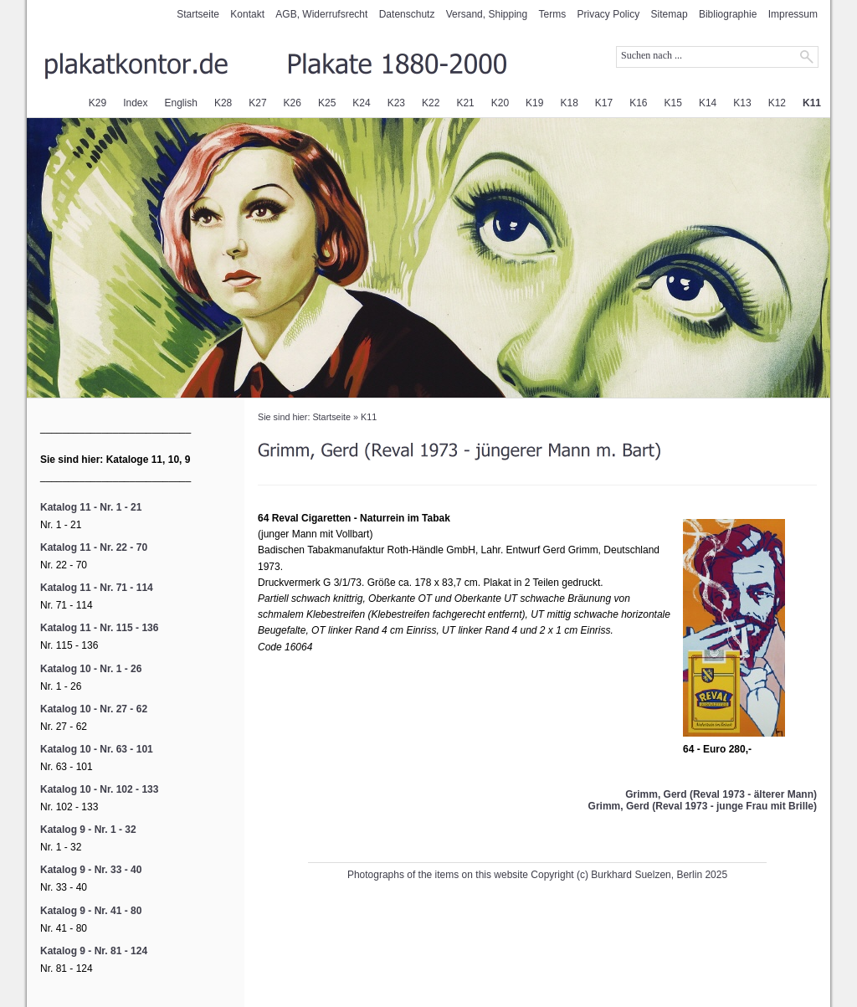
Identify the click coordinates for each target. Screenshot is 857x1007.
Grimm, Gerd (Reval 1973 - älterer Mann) (721, 794)
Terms (553, 14)
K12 (777, 103)
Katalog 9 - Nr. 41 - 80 (90, 911)
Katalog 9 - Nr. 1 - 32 (88, 829)
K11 (812, 103)
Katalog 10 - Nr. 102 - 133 (99, 789)
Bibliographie (728, 14)
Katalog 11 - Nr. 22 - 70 (93, 547)
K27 (257, 103)
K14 (707, 103)
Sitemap (669, 14)
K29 (97, 103)
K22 (430, 103)
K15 (673, 103)
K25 (327, 103)
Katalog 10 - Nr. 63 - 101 (96, 749)
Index (135, 103)
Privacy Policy (608, 14)
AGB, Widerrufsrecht (321, 14)
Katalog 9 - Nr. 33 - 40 (90, 870)
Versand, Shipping (486, 14)
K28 (223, 103)
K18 (568, 103)
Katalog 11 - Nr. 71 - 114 (96, 587)
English (181, 103)
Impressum (793, 14)
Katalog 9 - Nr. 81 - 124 (93, 951)
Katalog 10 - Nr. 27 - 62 (93, 709)
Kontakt (247, 14)
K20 (500, 103)
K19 (534, 103)
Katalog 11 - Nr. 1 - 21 (90, 507)
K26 (292, 103)
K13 (742, 103)
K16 (638, 103)
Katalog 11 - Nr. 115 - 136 (99, 628)
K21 (465, 103)
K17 (604, 103)
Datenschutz (407, 14)
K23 (396, 103)
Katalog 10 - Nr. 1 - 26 (90, 669)
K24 (361, 103)
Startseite (198, 14)
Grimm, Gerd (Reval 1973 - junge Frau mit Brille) (702, 806)
